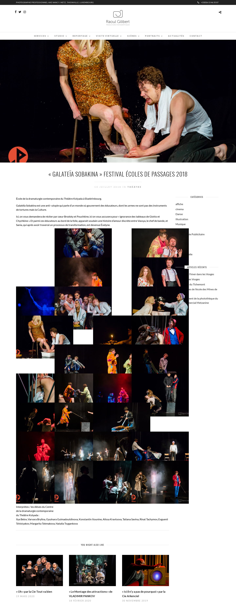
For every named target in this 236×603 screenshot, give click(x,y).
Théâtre (135, 187)
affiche (179, 204)
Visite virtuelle (107, 36)
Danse (179, 214)
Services (40, 36)
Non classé (182, 229)
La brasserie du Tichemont (190, 284)
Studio (59, 36)
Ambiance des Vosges (188, 279)
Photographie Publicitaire (190, 234)
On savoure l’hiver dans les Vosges (195, 274)
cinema (180, 209)
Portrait (180, 239)
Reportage (80, 36)
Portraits (152, 36)
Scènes (132, 36)
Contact (196, 36)
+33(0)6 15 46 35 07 (207, 2)
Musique (181, 224)
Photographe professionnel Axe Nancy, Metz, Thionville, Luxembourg (55, 2)
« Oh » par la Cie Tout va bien (34, 591)
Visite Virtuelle (184, 254)
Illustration (182, 219)
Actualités (176, 36)
